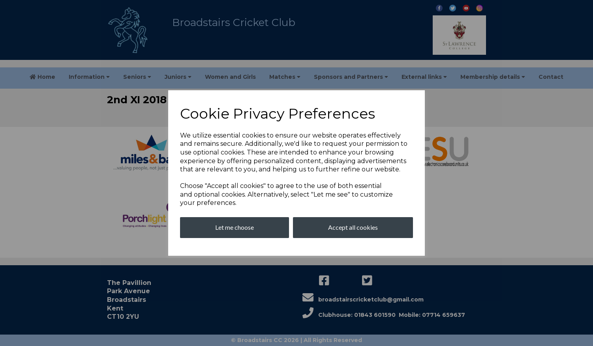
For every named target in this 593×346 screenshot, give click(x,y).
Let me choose (234, 227)
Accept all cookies (353, 227)
